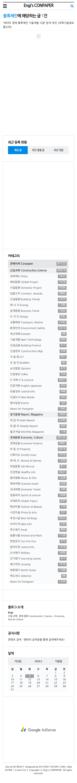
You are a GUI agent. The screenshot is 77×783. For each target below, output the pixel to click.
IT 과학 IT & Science (38, 380)
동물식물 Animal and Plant (38, 536)
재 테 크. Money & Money (38, 461)
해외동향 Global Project (38, 282)
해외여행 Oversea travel (38, 484)
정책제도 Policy (38, 276)
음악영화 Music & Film (38, 478)
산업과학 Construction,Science (38, 270)
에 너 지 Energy (38, 305)
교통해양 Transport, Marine (38, 322)
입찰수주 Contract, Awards (38, 294)
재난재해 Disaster (38, 334)
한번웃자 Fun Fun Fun (38, 541)
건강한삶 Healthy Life (38, 472)
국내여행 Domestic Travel (38, 489)
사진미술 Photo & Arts (38, 512)
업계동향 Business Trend (38, 311)
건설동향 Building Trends (38, 299)
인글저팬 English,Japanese (38, 386)
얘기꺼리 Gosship (38, 564)
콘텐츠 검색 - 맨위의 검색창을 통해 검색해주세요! (36, 639)
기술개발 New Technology (38, 340)
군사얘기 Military (38, 553)
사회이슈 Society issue (38, 455)
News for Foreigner (38, 409)
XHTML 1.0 (11, 770)
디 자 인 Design (38, 317)
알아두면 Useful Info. (38, 547)
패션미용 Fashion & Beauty (38, 507)
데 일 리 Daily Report (38, 420)
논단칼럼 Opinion (38, 368)
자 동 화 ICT (38, 357)
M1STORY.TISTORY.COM (52, 767)
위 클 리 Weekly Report (38, 426)
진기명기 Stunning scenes (38, 559)
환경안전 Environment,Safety (38, 328)
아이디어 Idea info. (38, 524)
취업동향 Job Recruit (38, 466)
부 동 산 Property (38, 449)
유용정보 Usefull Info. (38, 391)
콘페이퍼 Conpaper (38, 264)
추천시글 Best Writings (38, 518)
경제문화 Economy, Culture (38, 438)
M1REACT (18, 767)
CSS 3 (25, 770)
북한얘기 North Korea (38, 570)
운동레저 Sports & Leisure (38, 495)
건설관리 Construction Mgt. (38, 351)
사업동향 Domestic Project (38, 288)
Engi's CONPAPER (38, 5)
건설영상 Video (38, 374)
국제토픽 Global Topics (38, 501)
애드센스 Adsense (38, 576)
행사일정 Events (38, 403)
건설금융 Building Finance (38, 345)
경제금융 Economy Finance (38, 443)
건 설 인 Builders (38, 363)
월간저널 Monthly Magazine (38, 432)
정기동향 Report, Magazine (38, 415)
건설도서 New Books (38, 397)
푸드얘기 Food (38, 530)
